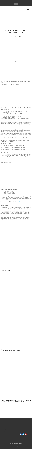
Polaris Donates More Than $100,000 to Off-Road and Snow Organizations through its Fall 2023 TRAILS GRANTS (16, 401)
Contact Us (6, 446)
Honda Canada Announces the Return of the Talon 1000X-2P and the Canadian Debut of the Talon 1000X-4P (16, 308)
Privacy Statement (24, 446)
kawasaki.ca (18, 201)
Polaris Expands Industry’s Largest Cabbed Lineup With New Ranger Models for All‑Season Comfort (16, 350)
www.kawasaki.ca (13, 222)
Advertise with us (14, 446)
